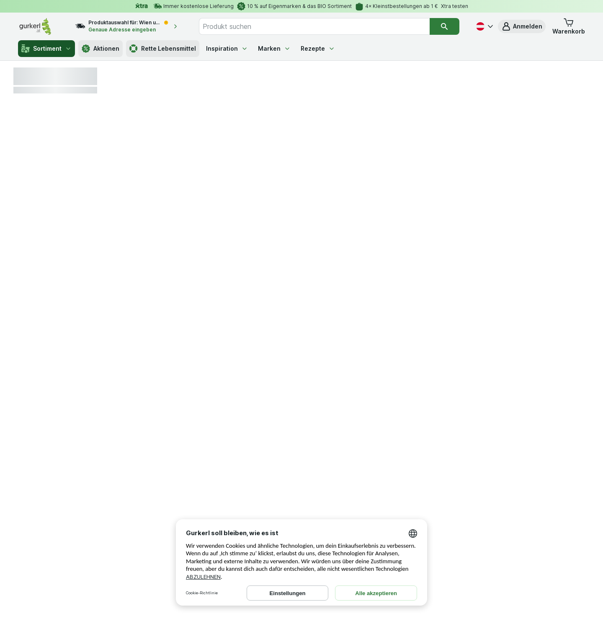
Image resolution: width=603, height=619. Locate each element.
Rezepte (318, 48)
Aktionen (100, 48)
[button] (522, 26)
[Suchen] (444, 26)
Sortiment (46, 48)
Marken (274, 48)
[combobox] (314, 26)
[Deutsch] (484, 26)
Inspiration (227, 48)
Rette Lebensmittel (162, 48)
